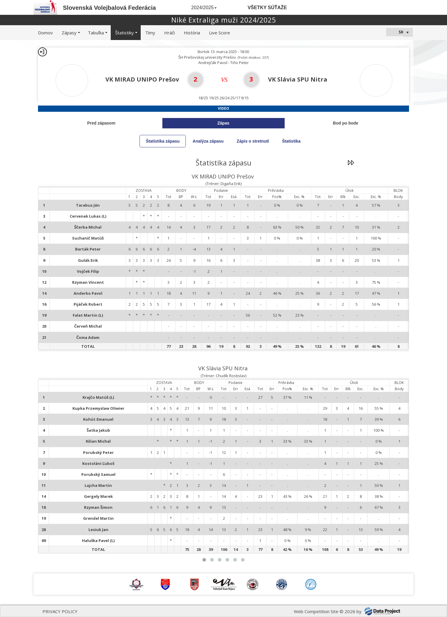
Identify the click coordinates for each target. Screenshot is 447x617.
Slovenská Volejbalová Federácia (109, 7)
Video (223, 108)
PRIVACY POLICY (59, 611)
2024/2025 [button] (204, 7)
